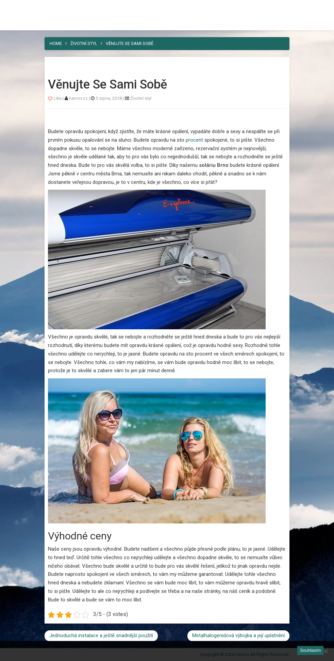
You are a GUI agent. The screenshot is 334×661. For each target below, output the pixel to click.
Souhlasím (310, 650)
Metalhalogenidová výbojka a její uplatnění (238, 635)
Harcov (167, 8)
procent (193, 140)
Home (56, 43)
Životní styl (83, 43)
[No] (325, 651)
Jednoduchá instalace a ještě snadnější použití (101, 635)
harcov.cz (79, 98)
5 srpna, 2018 (109, 98)
